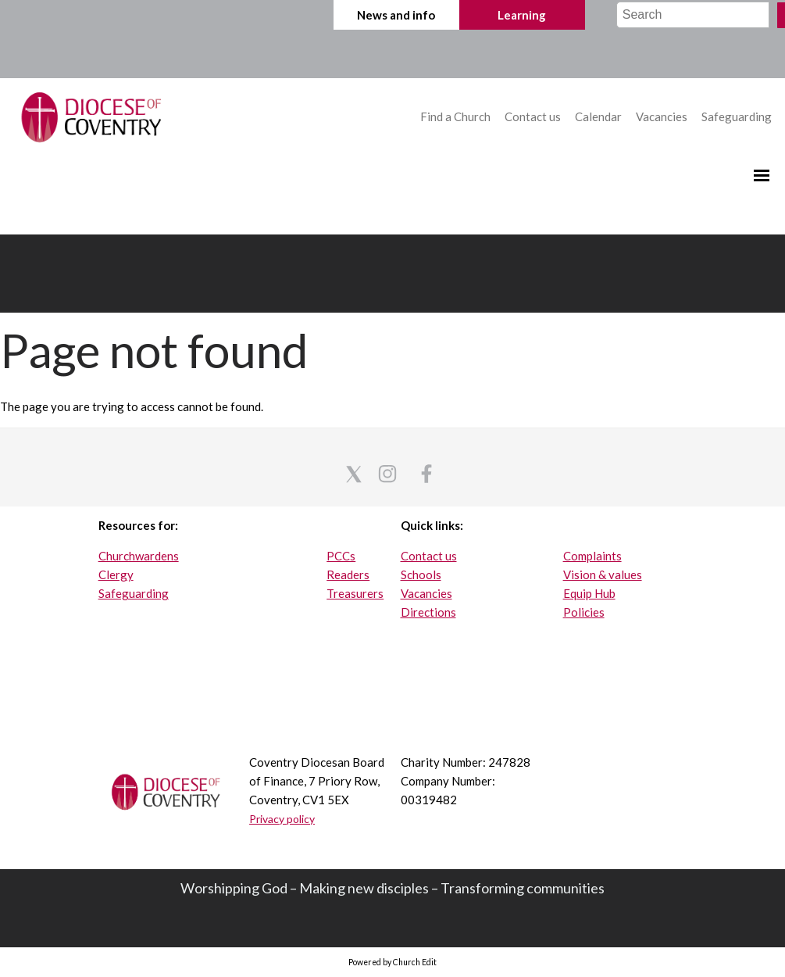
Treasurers (355, 593)
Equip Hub (589, 593)
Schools (421, 574)
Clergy (116, 574)
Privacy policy (282, 818)
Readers (347, 574)
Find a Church (456, 116)
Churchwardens (138, 556)
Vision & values (602, 574)
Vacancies (661, 116)
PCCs (340, 556)
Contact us (534, 116)
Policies (584, 612)
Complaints (592, 556)
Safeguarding (736, 116)
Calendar (599, 116)
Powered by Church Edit (392, 962)
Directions (428, 612)
